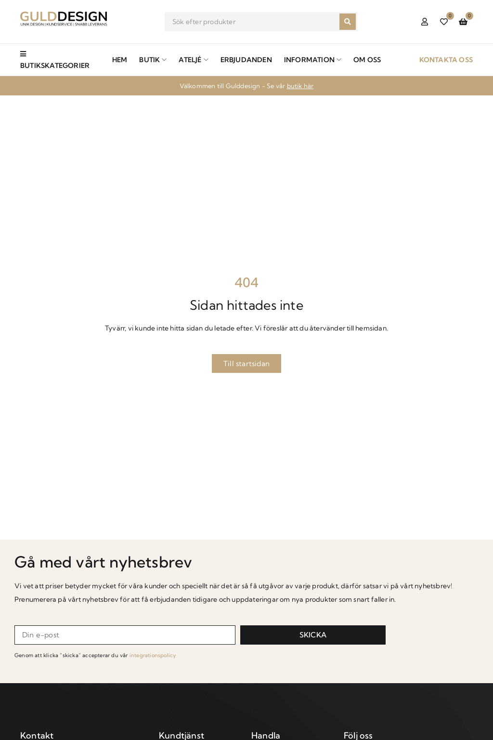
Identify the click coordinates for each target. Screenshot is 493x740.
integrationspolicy (153, 655)
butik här (300, 86)
